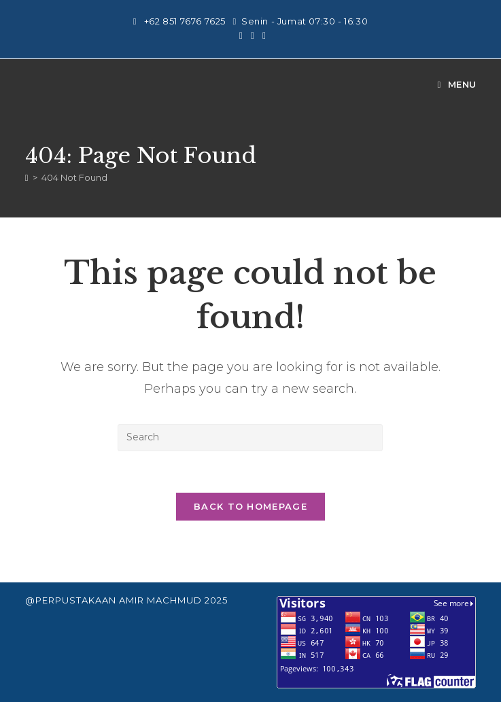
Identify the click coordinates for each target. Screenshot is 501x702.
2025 (216, 600)
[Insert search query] (250, 437)
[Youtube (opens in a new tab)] (252, 35)
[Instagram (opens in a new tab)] (241, 35)
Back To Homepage (250, 506)
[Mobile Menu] (457, 84)
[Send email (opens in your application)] (262, 35)
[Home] (27, 177)
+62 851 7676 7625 (186, 21)
